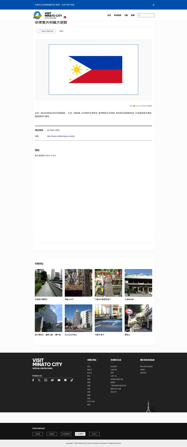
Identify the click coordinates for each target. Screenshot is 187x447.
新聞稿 (142, 380)
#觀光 (61, 42)
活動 (88, 403)
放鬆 (88, 396)
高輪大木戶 (69, 310)
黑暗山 (127, 345)
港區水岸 (114, 403)
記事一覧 (114, 387)
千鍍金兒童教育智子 (103, 310)
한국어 (94, 434)
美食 (88, 377)
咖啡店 (89, 380)
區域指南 (42, 22)
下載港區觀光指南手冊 (118, 396)
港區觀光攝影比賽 (117, 390)
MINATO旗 (91, 412)
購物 (88, 393)
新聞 (112, 383)
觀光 (88, 387)
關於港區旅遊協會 (146, 377)
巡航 (88, 409)
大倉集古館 (129, 310)
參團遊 (113, 393)
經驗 (88, 390)
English (51, 434)
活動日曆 (114, 380)
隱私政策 (143, 383)
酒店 (88, 399)
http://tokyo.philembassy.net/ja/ (61, 147)
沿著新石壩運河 (41, 310)
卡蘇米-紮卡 (99, 345)
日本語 (37, 434)
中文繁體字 (80, 434)
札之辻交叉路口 (71, 345)
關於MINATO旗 (116, 399)
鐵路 (88, 415)
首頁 (34, 22)
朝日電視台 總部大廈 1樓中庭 (48, 345)
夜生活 (89, 383)
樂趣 (88, 406)
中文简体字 (66, 434)
